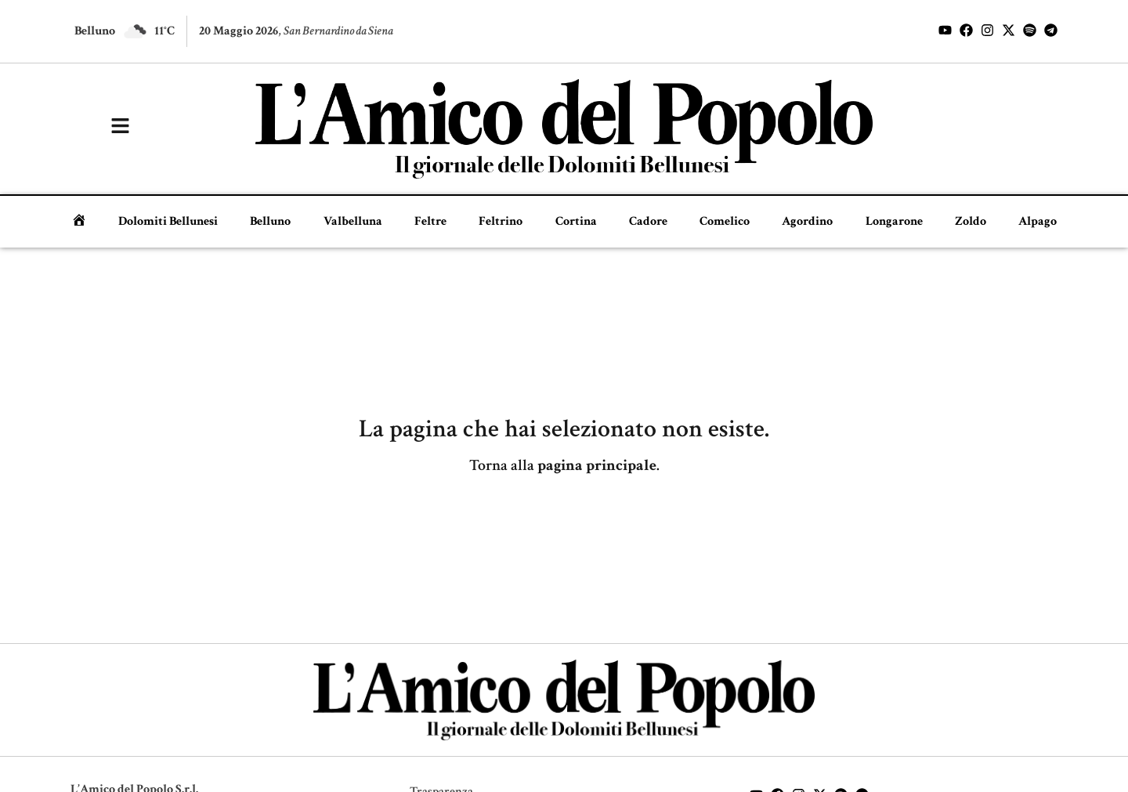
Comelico (725, 221)
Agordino (807, 221)
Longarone (894, 221)
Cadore (648, 221)
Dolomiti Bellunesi (168, 221)
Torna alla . (564, 465)
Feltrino (500, 221)
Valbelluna (353, 221)
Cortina (576, 221)
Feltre (430, 221)
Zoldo (970, 221)
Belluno (270, 221)
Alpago (1037, 221)
